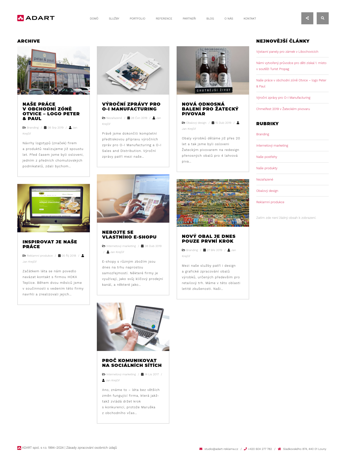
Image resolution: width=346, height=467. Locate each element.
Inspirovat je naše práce (49, 244)
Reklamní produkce (270, 202)
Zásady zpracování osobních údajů (91, 447)
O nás (228, 18)
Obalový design (267, 191)
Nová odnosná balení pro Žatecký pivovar (210, 108)
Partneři (189, 18)
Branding (262, 134)
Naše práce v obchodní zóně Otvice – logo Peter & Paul (53, 111)
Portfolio (137, 18)
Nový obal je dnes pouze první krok (208, 239)
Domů (94, 18)
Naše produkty (267, 168)
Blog (210, 18)
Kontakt (250, 18)
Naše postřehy (266, 157)
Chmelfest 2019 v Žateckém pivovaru (283, 109)
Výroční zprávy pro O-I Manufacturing (131, 106)
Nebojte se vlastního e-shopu (129, 234)
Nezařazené (264, 179)
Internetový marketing (272, 145)
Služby (114, 18)
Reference (164, 18)
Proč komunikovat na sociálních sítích (131, 363)
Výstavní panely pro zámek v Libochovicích (287, 51)
